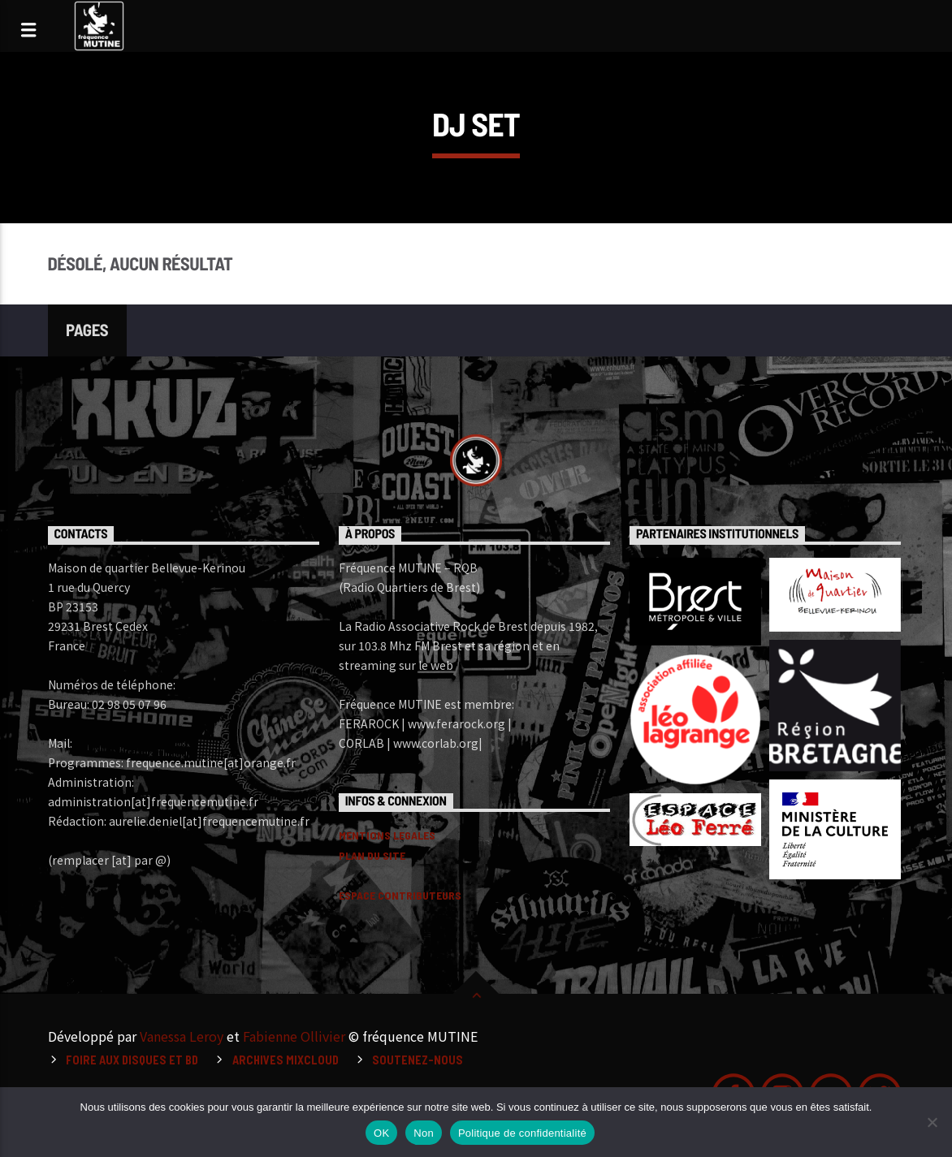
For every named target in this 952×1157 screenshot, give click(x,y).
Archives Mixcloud (285, 1060)
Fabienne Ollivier (294, 1036)
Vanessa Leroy (181, 1036)
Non (423, 1133)
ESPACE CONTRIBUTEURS (400, 895)
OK (381, 1133)
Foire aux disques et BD (132, 1060)
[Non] (932, 1122)
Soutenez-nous (417, 1060)
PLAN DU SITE (372, 855)
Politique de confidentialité (522, 1133)
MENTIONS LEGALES (387, 835)
